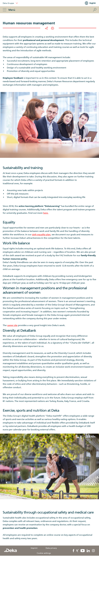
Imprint (34, 548)
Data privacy (51, 548)
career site (12, 325)
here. (45, 213)
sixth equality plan (41, 234)
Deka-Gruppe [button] (10, 3)
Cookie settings (44, 553)
